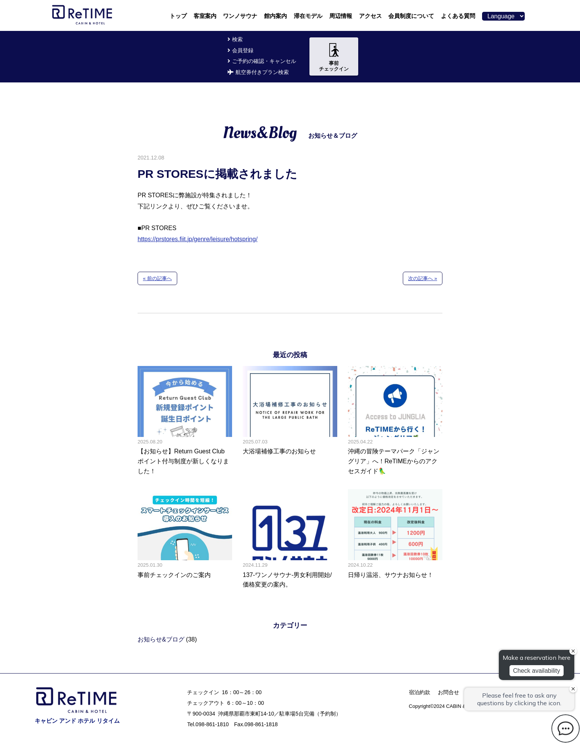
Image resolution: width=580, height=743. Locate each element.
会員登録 (242, 50)
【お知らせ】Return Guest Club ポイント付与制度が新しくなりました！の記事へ (185, 421)
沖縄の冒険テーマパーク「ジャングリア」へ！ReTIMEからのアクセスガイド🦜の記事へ (395, 421)
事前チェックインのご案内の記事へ (185, 539)
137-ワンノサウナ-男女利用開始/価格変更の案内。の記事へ (290, 539)
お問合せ (448, 692)
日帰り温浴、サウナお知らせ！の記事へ (395, 539)
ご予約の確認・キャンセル (264, 61)
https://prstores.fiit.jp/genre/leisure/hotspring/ (198, 239)
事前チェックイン (334, 57)
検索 (237, 39)
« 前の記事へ (157, 278)
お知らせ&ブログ (161, 639)
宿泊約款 (419, 692)
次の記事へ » (422, 278)
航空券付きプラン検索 (262, 72)
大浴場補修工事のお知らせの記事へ (290, 421)
